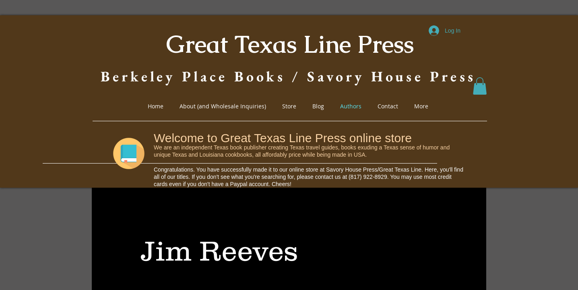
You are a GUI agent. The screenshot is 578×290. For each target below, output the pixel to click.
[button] (480, 86)
